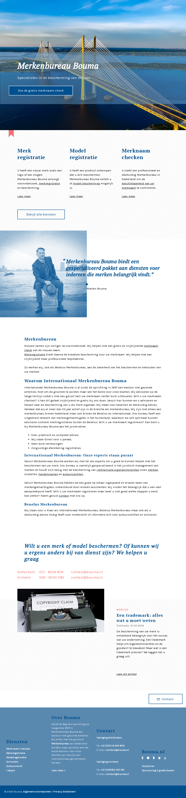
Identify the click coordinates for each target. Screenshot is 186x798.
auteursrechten (73, 474)
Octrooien (12, 761)
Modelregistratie (16, 757)
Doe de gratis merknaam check (41, 90)
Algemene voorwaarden (37, 791)
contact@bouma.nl (87, 572)
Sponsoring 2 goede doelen (158, 770)
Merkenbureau (60, 743)
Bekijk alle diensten (41, 214)
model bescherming (86, 183)
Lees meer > (58, 770)
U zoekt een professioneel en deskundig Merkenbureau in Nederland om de (141, 175)
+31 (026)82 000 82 (112, 769)
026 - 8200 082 (51, 577)
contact (64, 495)
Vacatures (148, 766)
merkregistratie (49, 183)
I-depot (10, 770)
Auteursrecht (14, 766)
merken (153, 470)
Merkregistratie (34, 354)
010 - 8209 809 (51, 572)
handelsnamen (48, 474)
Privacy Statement (64, 791)
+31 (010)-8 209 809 (113, 745)
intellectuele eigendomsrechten (118, 470)
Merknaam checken (18, 748)
